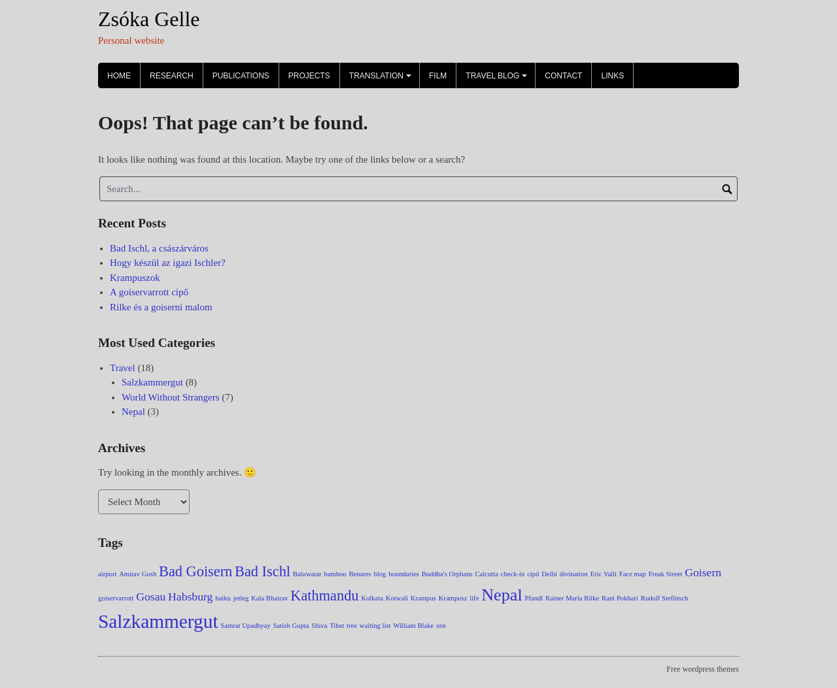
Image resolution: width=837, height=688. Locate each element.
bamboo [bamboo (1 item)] (335, 574)
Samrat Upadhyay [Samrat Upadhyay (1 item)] (245, 625)
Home (119, 75)
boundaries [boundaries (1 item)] (403, 574)
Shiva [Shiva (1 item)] (319, 625)
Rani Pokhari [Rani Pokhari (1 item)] (620, 598)
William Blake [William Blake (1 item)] (413, 625)
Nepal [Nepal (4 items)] (501, 594)
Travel (122, 368)
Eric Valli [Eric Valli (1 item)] (603, 574)
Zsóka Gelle (149, 19)
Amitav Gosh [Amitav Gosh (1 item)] (137, 574)
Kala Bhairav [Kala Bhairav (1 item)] (269, 598)
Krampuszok (135, 277)
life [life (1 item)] (474, 598)
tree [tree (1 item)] (352, 625)
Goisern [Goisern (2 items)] (703, 572)
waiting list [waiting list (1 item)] (375, 625)
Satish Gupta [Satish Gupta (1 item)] (291, 625)
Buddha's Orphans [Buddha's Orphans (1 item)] (447, 574)
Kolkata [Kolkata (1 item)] (372, 598)
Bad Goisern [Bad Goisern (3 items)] (195, 571)
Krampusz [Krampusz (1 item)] (453, 598)
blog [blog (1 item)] (379, 574)
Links (612, 75)
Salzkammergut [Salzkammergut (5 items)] (158, 621)
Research (172, 75)
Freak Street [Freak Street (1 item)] (666, 574)
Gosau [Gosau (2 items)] (150, 596)
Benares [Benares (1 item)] (360, 574)
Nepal (133, 411)
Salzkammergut (152, 382)
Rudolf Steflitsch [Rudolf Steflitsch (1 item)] (665, 598)
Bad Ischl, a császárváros (159, 248)
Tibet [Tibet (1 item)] (337, 625)
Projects (309, 75)
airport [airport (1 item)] (107, 574)
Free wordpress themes (702, 669)
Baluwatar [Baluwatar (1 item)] (307, 574)
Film (438, 75)
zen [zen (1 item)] (441, 625)
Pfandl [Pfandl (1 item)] (534, 598)
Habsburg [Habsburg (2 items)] (190, 596)
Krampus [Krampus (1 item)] (423, 598)
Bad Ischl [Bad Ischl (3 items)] (262, 571)
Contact (563, 75)
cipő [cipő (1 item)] (533, 574)
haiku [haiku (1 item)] (223, 598)
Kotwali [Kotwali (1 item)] (397, 598)
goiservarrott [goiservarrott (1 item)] (115, 598)
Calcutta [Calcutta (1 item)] (486, 574)
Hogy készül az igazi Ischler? (168, 262)
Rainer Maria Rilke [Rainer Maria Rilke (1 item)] (572, 598)
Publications (241, 75)
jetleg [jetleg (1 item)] (241, 598)
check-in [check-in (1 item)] (513, 574)
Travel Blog (498, 79)
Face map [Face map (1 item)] (632, 574)
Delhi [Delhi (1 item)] (549, 574)
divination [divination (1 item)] (574, 574)
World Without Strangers (171, 397)
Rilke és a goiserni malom (161, 307)
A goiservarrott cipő (149, 292)
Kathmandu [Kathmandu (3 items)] (324, 595)
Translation (382, 79)
